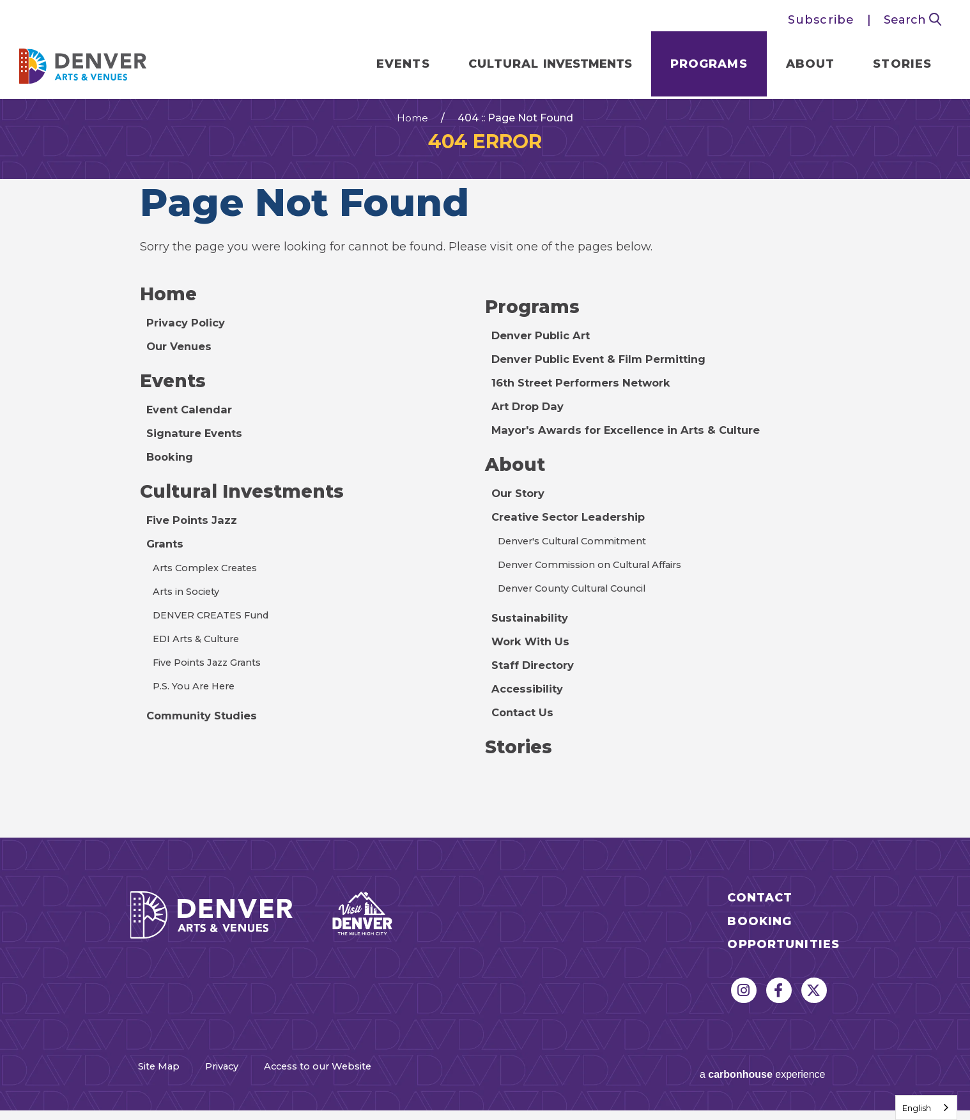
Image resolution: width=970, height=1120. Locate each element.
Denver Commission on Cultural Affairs (598, 580)
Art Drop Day (531, 420)
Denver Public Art (545, 349)
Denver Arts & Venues (92, 64)
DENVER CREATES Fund (216, 632)
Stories (893, 66)
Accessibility (530, 704)
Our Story (520, 509)
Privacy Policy (189, 336)
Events (394, 66)
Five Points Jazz (194, 537)
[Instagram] (744, 1007)
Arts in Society (189, 608)
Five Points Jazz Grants (212, 679)
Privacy (245, 1083)
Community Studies (207, 733)
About (801, 66)
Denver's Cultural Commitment (578, 556)
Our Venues (181, 360)
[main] (485, 477)
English (916, 1108)
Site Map (156, 1083)
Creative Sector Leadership (574, 532)
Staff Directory (537, 680)
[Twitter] (814, 1007)
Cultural (540, 66)
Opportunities (783, 962)
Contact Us (524, 728)
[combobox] (926, 1107)
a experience (738, 1081)
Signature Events (198, 448)
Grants (166, 561)
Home (412, 130)
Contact (759, 915)
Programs (700, 66)
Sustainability (532, 633)
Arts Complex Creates (210, 585)
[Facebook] (779, 1007)
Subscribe (821, 20)
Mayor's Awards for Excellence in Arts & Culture (635, 443)
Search (913, 20)
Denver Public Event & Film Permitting (609, 372)
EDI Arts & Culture (199, 656)
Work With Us (533, 657)
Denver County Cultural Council (578, 603)
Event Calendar (192, 425)
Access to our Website (376, 1083)
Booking (172, 472)
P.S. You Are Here (196, 703)
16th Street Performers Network (589, 396)
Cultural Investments (250, 508)
